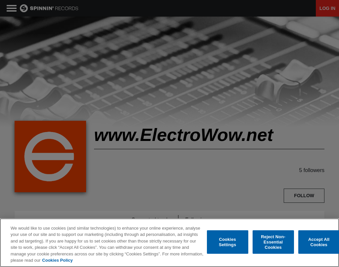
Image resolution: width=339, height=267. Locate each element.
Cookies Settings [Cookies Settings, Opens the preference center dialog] (227, 242)
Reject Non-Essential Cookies (273, 242)
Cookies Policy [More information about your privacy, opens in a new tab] (57, 260)
